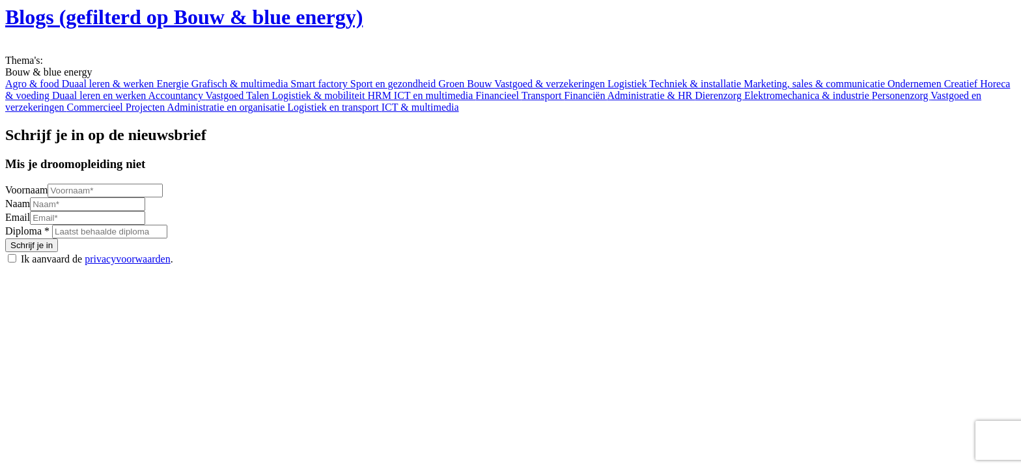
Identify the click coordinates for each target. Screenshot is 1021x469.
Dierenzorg (719, 95)
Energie (173, 83)
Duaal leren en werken (100, 95)
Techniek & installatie (696, 83)
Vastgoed (226, 95)
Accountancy (176, 95)
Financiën (585, 95)
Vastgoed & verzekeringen (551, 83)
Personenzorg (901, 95)
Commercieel (96, 107)
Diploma (23, 230)
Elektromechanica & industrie (808, 95)
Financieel (498, 95)
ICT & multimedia (420, 107)
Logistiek (628, 83)
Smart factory (320, 83)
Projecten (146, 107)
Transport (543, 95)
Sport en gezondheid (394, 83)
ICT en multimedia (434, 95)
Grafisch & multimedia (240, 83)
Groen (452, 83)
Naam (17, 203)
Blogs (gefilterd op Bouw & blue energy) (184, 17)
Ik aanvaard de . (97, 258)
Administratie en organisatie (227, 107)
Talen (259, 95)
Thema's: (24, 60)
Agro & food (33, 83)
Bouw (480, 83)
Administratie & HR (651, 95)
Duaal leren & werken (109, 83)
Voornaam (26, 189)
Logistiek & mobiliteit (319, 95)
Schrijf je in (31, 245)
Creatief (962, 83)
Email (17, 217)
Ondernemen (916, 83)
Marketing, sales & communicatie (816, 83)
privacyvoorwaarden (128, 258)
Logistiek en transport (334, 107)
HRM (380, 95)
